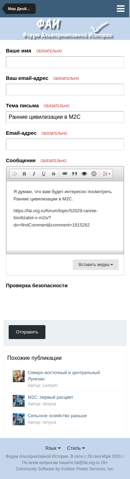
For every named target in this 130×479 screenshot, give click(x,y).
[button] (14, 173)
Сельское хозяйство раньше (57, 415)
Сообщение (36, 160)
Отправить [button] (27, 332)
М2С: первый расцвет (50, 397)
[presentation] (58, 303)
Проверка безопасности (37, 285)
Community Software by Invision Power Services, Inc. (65, 468)
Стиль (76, 448)
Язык (53, 448)
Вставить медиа (95, 264)
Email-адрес (36, 133)
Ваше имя (34, 50)
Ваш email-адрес (42, 78)
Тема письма (38, 105)
